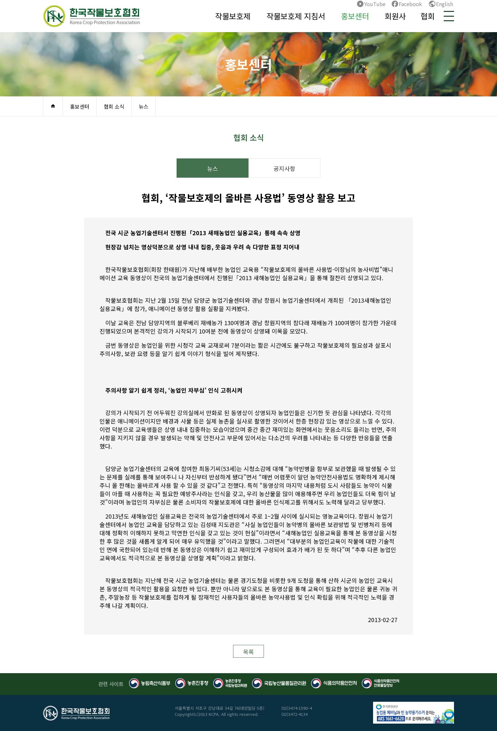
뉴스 (143, 106)
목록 (248, 651)
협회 (428, 16)
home (53, 106)
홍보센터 (355, 16)
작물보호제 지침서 (295, 16)
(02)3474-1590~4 (296, 708)
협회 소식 (114, 106)
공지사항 (284, 168)
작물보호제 (232, 16)
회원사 (395, 16)
